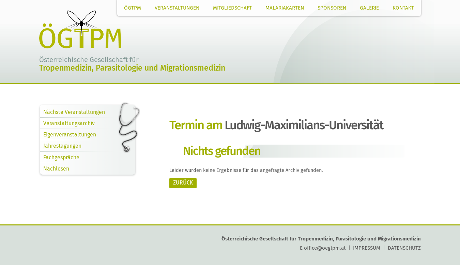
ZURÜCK (183, 182)
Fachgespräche (61, 157)
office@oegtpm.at (325, 248)
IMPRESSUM (366, 248)
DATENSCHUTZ (404, 248)
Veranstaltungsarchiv (69, 123)
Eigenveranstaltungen (69, 134)
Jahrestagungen (62, 146)
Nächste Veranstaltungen (74, 112)
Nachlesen (56, 168)
